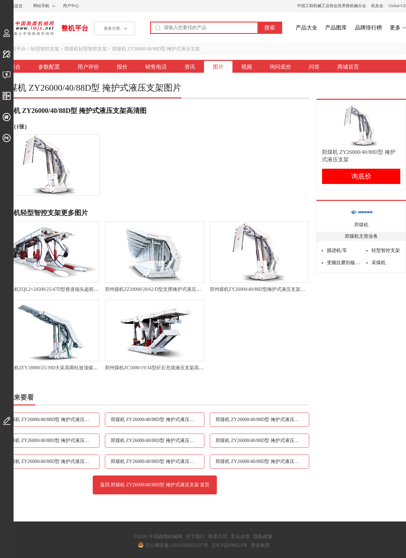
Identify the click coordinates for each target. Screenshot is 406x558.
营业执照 (260, 545)
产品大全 (306, 27)
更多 (395, 27)
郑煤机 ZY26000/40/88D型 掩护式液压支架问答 (262, 461)
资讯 (189, 67)
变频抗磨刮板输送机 (344, 262)
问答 (314, 67)
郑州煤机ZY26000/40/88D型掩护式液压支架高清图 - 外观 (269, 289)
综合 (15, 67)
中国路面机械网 (27, 28)
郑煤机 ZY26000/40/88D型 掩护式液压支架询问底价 (157, 461)
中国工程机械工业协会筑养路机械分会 (331, 5)
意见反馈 (240, 536)
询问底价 (280, 67)
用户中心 (71, 5)
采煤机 (378, 262)
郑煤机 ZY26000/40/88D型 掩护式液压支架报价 (262, 419)
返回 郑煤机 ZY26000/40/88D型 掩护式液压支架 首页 (155, 484)
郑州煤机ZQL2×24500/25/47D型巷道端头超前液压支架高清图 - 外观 (70, 289)
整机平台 (74, 28)
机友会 (377, 5)
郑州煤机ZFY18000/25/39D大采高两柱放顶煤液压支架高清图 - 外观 (70, 367)
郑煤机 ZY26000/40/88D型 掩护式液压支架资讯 (157, 440)
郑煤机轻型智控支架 (85, 48)
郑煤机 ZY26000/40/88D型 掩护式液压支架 (156, 48)
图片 (218, 67)
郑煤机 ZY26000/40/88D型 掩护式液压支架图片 (262, 440)
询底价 (361, 176)
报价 (122, 67)
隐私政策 (262, 536)
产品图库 (336, 27)
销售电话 (156, 67)
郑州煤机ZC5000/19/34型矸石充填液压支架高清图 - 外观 (163, 367)
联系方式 (217, 536)
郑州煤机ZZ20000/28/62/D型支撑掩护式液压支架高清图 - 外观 (169, 289)
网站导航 (41, 5)
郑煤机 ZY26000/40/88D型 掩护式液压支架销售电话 (52, 440)
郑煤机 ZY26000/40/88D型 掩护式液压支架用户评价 (157, 419)
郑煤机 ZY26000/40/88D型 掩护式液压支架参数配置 (52, 419)
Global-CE (397, 5)
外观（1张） (15, 127)
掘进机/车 (337, 250)
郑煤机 (361, 224)
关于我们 (195, 536)
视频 (246, 67)
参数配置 (49, 67)
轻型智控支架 (45, 48)
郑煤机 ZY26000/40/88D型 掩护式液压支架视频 (52, 461)
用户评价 (88, 67)
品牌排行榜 (368, 27)
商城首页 (348, 67)
